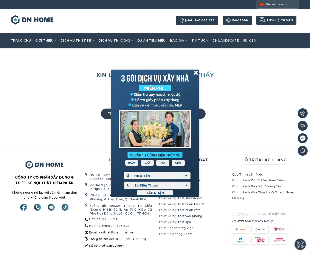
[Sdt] (157, 185)
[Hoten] (157, 175)
